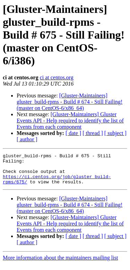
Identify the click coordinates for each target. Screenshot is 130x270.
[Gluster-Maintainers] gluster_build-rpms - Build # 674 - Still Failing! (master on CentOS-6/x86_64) (69, 102)
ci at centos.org (56, 77)
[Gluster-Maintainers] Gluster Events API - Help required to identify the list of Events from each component (70, 120)
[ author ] (27, 139)
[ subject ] (115, 133)
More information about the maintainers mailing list (60, 264)
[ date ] (73, 133)
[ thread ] (93, 133)
